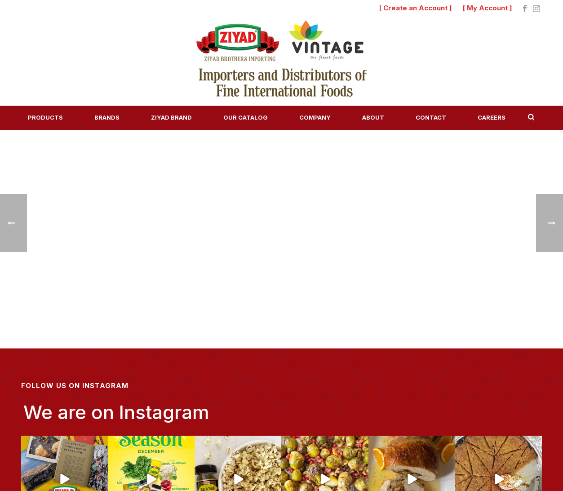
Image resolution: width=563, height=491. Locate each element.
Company (315, 117)
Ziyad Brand (171, 117)
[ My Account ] (487, 8)
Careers (491, 117)
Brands (107, 117)
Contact (431, 117)
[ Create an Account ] (415, 8)
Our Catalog (245, 117)
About (373, 117)
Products (45, 117)
